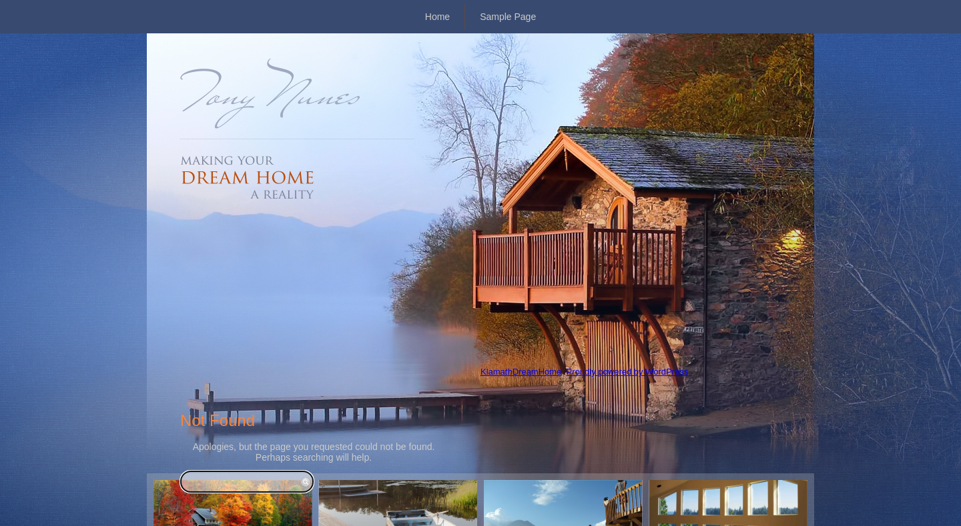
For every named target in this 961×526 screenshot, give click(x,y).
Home (437, 16)
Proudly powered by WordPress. (629, 372)
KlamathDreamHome (520, 372)
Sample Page (508, 16)
